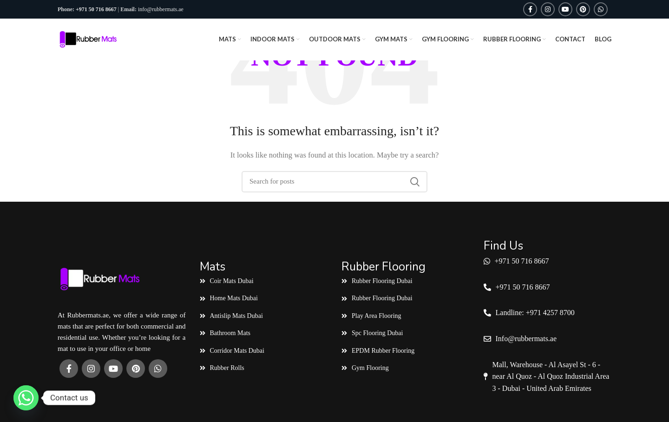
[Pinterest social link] (583, 9)
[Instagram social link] (548, 9)
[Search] (334, 181)
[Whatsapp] (26, 397)
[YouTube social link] (565, 9)
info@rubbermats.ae (161, 9)
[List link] (264, 281)
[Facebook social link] (530, 9)
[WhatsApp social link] (601, 9)
